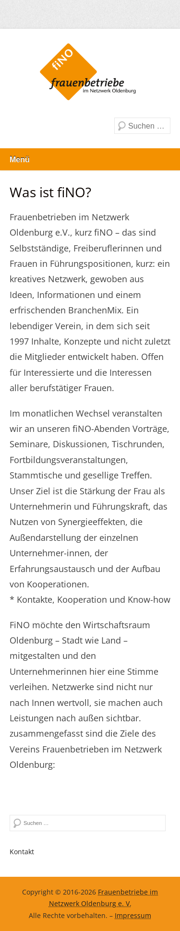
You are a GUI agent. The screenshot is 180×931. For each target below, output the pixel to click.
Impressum (133, 915)
